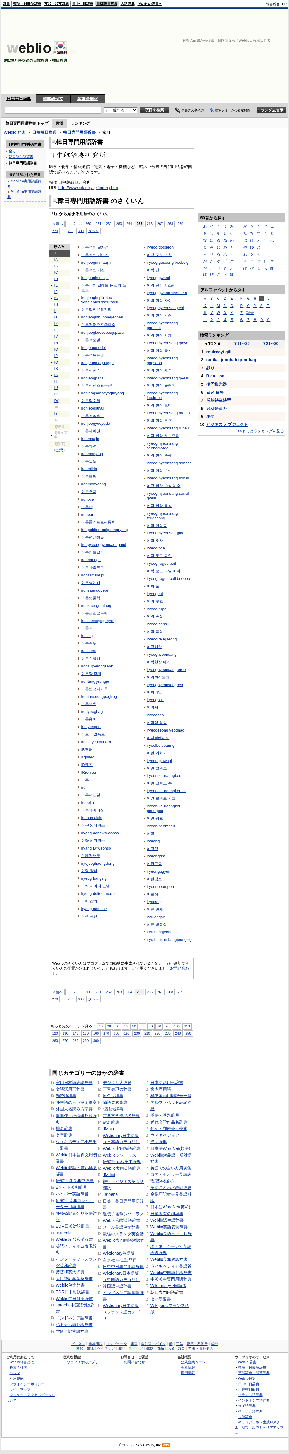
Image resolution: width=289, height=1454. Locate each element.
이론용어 (88, 719)
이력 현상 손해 (159, 455)
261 (98, 223)
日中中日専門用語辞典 (123, 1266)
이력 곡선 (89, 916)
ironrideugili (91, 560)
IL (55, 330)
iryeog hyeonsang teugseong (162, 515)
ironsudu (88, 651)
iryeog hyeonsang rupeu (168, 428)
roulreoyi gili (218, 352)
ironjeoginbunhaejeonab (102, 317)
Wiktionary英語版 (119, 1253)
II (55, 311)
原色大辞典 (113, 1095)
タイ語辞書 (160, 1299)
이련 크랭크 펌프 (161, 798)
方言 (181, 1348)
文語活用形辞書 (70, 1089)
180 (116, 1033)
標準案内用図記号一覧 (170, 1095)
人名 (170, 1348)
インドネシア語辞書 (74, 1318)
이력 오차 (155, 540)
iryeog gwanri (158, 277)
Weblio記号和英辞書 (74, 1239)
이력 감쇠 (89, 901)
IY (56, 414)
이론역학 (88, 704)
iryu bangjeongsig (162, 932)
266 (150, 223)
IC (56, 272)
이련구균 (154, 864)
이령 (150, 833)
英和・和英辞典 (56, 4)
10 (101, 1026)
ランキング (80, 123)
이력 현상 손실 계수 (163, 486)
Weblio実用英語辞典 (121, 1168)
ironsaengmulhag (96, 605)
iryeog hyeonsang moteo (168, 413)
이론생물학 (90, 598)
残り (210, 368)
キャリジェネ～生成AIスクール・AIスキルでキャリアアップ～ (259, 1427)
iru (83, 787)
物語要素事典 (115, 1102)
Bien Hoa (215, 376)
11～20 (241, 343)
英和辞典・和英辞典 (254, 1373)
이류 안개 (155, 909)
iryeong (153, 841)
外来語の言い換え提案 (76, 1102)
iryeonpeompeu (160, 886)
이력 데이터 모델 (95, 886)
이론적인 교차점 (95, 247)
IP (56, 356)
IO (56, 349)
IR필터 (87, 749)
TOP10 (212, 344)
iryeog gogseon (160, 247)
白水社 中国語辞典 (120, 1260)
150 (86, 1033)
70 (151, 1026)
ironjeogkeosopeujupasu (102, 332)
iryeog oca (156, 548)
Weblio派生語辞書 (167, 1220)
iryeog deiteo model (98, 893)
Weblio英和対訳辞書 (169, 1259)
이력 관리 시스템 (161, 285)
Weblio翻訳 (246, 1378)
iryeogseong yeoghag (165, 730)
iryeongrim (156, 856)
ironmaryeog (92, 454)
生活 (90, 1348)
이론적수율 (90, 400)
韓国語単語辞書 (117, 1286)
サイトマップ (20, 1389)
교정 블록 (215, 392)
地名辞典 (64, 1128)
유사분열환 (216, 408)
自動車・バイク (153, 1344)
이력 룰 (153, 586)
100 (176, 1026)
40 (126, 1026)
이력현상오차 (158, 677)
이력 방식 (89, 871)
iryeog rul (155, 594)
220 (157, 1033)
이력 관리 (155, 270)
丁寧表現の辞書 (117, 1089)
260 (88, 223)
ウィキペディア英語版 (170, 1266)
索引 (59, 123)
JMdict (109, 1174)
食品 (160, 1348)
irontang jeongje (95, 681)
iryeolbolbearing (160, 745)
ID (56, 279)
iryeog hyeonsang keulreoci (162, 395)
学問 (214, 1344)
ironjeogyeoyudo (95, 423)
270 (55, 231)
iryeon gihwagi (159, 760)
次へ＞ (93, 231)
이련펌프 (154, 879)
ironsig (87, 635)
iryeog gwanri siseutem (167, 293)
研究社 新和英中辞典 (122, 1161)
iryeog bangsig (94, 878)
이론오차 (88, 491)
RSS (165, 1445)
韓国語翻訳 (87, 98)
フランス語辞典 (250, 1395)
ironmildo (89, 469)
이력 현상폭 (157, 525)
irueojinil (88, 802)
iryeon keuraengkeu (164, 775)
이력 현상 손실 (159, 470)
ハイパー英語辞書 (72, 1193)
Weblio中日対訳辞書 (74, 1298)
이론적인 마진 (93, 270)
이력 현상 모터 (159, 405)
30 (117, 1026)
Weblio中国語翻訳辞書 (171, 1272)
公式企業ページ (193, 1362)
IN (56, 343)
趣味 (121, 1348)
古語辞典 (128, 4)
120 (55, 1033)
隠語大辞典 (113, 1109)
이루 (85, 780)
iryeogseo (155, 715)
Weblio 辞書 (15, 132)
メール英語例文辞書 (121, 1227)
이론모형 (88, 476)
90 (167, 1026)
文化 (79, 1348)
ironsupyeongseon (97, 666)
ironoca (87, 499)
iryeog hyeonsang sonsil (168, 478)
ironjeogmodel (93, 347)
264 (129, 223)
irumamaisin (92, 818)
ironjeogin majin (95, 277)
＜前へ (57, 223)
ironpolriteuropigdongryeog (104, 530)
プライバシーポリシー (27, 1384)
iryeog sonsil (158, 624)
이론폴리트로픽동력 (98, 522)
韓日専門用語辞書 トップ (27, 123)
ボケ (210, 416)
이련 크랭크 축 (159, 783)
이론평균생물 (92, 537)
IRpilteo (88, 757)
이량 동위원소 (93, 825)
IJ (55, 317)
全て (12, 150)
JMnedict (64, 1233)
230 (167, 1033)
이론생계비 (90, 582)
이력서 (152, 707)
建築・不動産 (197, 1344)
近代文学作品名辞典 (168, 1122)
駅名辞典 (111, 1122)
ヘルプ (15, 1373)
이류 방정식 (157, 924)
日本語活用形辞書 (166, 1082)
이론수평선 (90, 658)
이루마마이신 (92, 810)
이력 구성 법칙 (159, 255)
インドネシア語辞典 (254, 1400)
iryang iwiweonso (96, 848)
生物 (149, 1348)
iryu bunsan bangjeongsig (169, 939)
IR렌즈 (87, 765)
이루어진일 (90, 795)
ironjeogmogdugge (97, 363)
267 (160, 223)
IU (56, 388)
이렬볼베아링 (158, 738)
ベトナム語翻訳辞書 (74, 1324)
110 (187, 1026)
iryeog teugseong (162, 639)
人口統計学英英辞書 (74, 1278)
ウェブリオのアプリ (82, 1362)
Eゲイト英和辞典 (71, 1187)
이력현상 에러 (159, 662)
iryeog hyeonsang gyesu (168, 378)
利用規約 (17, 1378)
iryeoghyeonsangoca (165, 685)
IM (56, 337)
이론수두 (88, 643)
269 (180, 223)
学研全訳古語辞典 (72, 1331)
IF (56, 292)
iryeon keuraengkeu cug (168, 791)
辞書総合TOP (276, 4)
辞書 (6, 4)
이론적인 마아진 (95, 255)
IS (56, 375)
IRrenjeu (88, 772)
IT (56, 381)
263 (119, 223)
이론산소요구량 (94, 613)
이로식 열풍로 (93, 734)
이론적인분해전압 (96, 309)
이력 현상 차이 (159, 300)
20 (109, 1026)
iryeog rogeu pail (161, 563)
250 (188, 1033)
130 (65, 1033)
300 (81, 231)
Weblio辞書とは (22, 1362)
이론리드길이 (92, 552)
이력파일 (154, 692)
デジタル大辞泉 (117, 1082)
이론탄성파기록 (94, 689)
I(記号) (59, 450)
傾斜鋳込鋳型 (218, 400)
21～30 (270, 343)
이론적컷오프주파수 (98, 325)
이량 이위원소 (93, 840)
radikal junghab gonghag (231, 359)
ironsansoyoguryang (99, 621)
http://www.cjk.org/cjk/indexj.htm (88, 187)
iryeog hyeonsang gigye (167, 343)
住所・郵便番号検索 (168, 1128)
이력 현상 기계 (159, 335)
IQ (56, 362)
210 (147, 1033)
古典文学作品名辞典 (121, 1115)
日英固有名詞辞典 (166, 1213)
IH (56, 304)
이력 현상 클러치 (161, 385)
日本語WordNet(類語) (170, 1148)
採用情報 (188, 1373)
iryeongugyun (158, 871)
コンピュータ (116, 1344)
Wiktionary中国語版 (168, 1285)
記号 (250, 313)
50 (134, 1026)
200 (137, 1033)
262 (108, 223)
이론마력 (88, 446)
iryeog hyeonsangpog (165, 533)
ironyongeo (91, 727)
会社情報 (188, 1367)
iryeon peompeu (161, 826)
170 (106, 1033)
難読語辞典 (66, 1095)
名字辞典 (64, 1135)
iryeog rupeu (158, 609)
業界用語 (96, 1344)
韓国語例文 (53, 98)
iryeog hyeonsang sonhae (169, 463)
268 (170, 223)
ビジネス (78, 1344)
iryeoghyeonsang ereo (166, 669)
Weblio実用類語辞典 (121, 1148)
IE (56, 285)
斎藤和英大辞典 (70, 1272)
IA (56, 260)
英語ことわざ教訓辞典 (170, 1187)
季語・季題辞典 (164, 1115)
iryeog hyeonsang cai (165, 308)
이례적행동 (90, 856)
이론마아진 (90, 431)
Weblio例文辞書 (70, 1285)
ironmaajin (90, 438)
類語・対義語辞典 (27, 4)
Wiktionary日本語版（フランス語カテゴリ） (121, 1312)
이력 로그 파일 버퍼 (163, 571)
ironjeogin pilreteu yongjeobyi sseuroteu (99, 299)
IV (56, 394)
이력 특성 (155, 631)
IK (56, 324)
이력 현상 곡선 (159, 350)
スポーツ (136, 1348)
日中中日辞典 (82, 4)
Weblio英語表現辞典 (169, 1226)
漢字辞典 (158, 1141)
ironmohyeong (93, 484)
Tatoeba (110, 1194)
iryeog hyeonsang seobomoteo (162, 445)
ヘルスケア (106, 1348)
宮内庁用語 (160, 1089)
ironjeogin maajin (96, 262)
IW (56, 401)
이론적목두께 (92, 355)
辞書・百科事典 (200, 1348)
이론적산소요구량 (96, 385)
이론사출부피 (92, 567)
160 (96, 1033)
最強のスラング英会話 (123, 1234)
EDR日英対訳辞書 (72, 1226)
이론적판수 (90, 370)
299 (70, 231)
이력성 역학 (157, 722)
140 (75, 1033)
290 (86, 1040)
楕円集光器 (216, 384)
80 (159, 1026)
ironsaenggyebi (94, 590)
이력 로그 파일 (159, 556)
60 (142, 1026)
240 (178, 1033)
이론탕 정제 (91, 674)
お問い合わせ (134, 1362)
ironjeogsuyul (92, 408)
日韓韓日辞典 (106, 4)
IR (56, 369)
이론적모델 (90, 340)
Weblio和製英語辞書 (121, 1220)
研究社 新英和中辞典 (75, 1180)
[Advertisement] (211, 52)
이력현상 (154, 647)
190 (126, 1033)
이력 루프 (155, 601)
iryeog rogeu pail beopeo (168, 578)
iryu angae (156, 917)
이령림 (152, 849)
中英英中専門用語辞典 (170, 1279)
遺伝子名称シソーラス (123, 1214)
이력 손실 (155, 616)
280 (75, 1040)
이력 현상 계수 (159, 370)
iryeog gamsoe (94, 909)
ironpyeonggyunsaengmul (103, 544)
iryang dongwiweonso (100, 833)
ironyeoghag (92, 711)
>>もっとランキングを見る (261, 431)
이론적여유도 (92, 416)
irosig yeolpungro (96, 742)
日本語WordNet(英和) (170, 1207)
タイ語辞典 (247, 1405)
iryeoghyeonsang (161, 654)
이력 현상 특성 (159, 505)
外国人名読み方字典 (74, 1109)
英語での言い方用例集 (170, 1168)
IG (56, 298)
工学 (179, 1344)
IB (56, 266)
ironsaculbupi (92, 575)
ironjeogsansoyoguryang (102, 393)
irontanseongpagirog (99, 696)
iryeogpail (155, 700)
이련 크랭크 (157, 768)
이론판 (87, 507)
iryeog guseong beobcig (167, 262)
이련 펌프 (155, 818)
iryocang (154, 902)
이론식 (87, 628)
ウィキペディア (164, 1135)
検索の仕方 (18, 1367)
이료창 (152, 894)
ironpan (87, 514)
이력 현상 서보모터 (163, 436)
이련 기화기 (157, 753)
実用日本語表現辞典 (74, 1082)
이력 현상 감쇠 (159, 315)
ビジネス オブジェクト (227, 424)
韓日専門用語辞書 (79, 132)
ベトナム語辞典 (250, 1411)
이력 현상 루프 (159, 420)
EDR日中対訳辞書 (72, 1291)
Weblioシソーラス (119, 1155)
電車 (134, 1344)
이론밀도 (88, 461)
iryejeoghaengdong (98, 863)
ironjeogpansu (93, 378)
